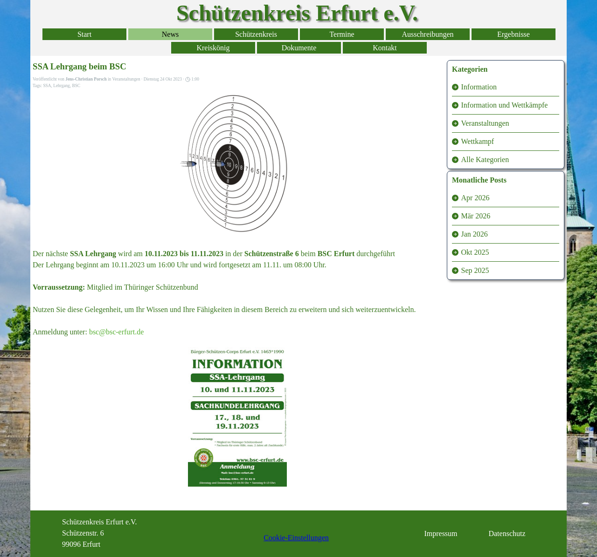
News (170, 34)
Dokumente (299, 48)
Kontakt (385, 48)
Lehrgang (61, 85)
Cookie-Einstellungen (296, 538)
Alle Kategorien (485, 159)
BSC (76, 85)
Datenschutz (506, 533)
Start (84, 34)
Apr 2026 (475, 198)
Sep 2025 (475, 270)
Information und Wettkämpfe (504, 105)
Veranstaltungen (485, 123)
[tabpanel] (109, 533)
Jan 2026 (474, 234)
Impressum (440, 533)
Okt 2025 (475, 252)
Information (479, 87)
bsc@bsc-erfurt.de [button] (116, 332)
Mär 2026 (476, 216)
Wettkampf (477, 141)
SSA (47, 85)
